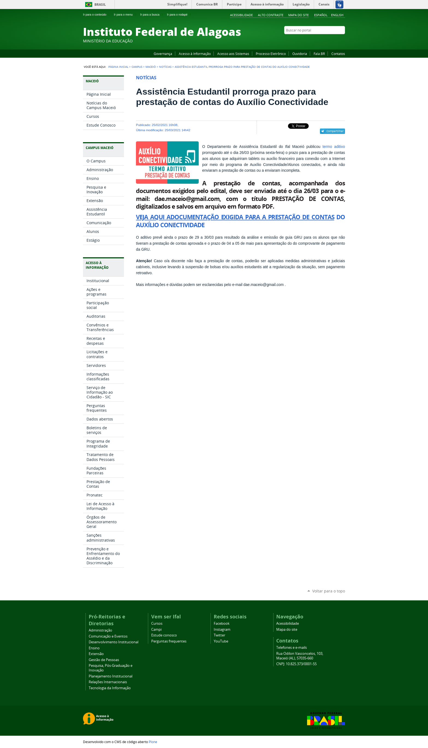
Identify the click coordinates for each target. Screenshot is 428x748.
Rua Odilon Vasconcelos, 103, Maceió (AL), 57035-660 (299, 656)
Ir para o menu (125, 14)
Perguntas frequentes (168, 641)
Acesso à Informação (195, 53)
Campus (137, 67)
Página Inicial (118, 67)
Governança (163, 53)
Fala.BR (319, 53)
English (337, 15)
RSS (342, 40)
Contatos (338, 53)
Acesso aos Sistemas (233, 53)
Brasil (100, 4)
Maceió (150, 67)
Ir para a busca (152, 14)
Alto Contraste (270, 15)
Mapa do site (298, 15)
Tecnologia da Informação (110, 688)
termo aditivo (333, 147)
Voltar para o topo (328, 591)
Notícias (165, 67)
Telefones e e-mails (291, 647)
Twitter (335, 40)
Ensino (94, 648)
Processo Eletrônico (271, 53)
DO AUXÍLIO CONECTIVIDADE (240, 221)
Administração (100, 630)
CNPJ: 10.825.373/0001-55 (296, 664)
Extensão (96, 653)
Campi (156, 629)
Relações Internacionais (108, 682)
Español (321, 15)
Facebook (315, 40)
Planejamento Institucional (110, 676)
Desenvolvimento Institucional (113, 642)
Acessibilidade (241, 15)
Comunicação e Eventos (108, 636)
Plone (153, 742)
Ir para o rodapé (179, 14)
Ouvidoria (299, 53)
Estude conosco (164, 635)
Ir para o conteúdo (97, 14)
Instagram (328, 40)
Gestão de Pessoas (104, 660)
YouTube (322, 40)
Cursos (156, 623)
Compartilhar (335, 131)
